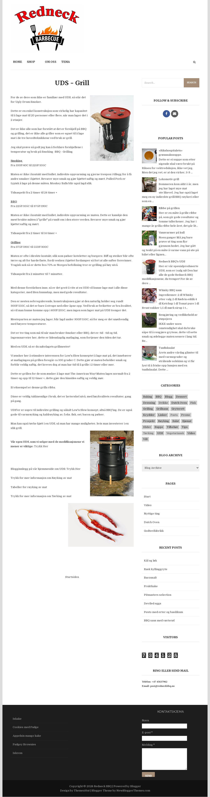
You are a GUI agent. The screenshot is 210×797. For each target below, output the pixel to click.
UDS (160, 433)
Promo (185, 414)
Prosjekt (149, 421)
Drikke (163, 402)
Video (191, 433)
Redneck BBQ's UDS (172, 261)
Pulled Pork (114, 178)
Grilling (148, 408)
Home (17, 62)
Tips (185, 427)
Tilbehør (172, 427)
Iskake (17, 718)
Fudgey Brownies (24, 744)
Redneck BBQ (103, 786)
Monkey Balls (59, 183)
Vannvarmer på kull (172, 232)
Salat (175, 421)
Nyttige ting (152, 513)
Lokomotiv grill (169, 179)
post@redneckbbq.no (162, 685)
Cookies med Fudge (26, 727)
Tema (65, 62)
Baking (147, 396)
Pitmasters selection (157, 594)
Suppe (159, 427)
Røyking (163, 421)
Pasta (174, 414)
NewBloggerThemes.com (133, 790)
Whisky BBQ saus (170, 290)
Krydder (149, 414)
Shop (31, 62)
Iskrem (17, 753)
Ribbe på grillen (169, 208)
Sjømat (186, 421)
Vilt (145, 439)
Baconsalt (150, 577)
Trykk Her (41, 446)
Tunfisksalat (167, 347)
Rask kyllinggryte (155, 569)
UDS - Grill (72, 83)
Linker (162, 414)
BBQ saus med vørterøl (159, 620)
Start (147, 496)
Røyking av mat (62, 477)
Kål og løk (150, 560)
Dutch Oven (179, 402)
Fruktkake (151, 586)
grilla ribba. (48, 387)
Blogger (135, 786)
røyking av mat (37, 487)
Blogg (168, 396)
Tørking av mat (61, 496)
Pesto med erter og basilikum (163, 612)
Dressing (149, 402)
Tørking (148, 433)
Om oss (50, 62)
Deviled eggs (152, 603)
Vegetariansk (175, 433)
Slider (147, 427)
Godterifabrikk (154, 530)
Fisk (193, 402)
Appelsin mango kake (27, 735)
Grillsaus (162, 408)
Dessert (181, 396)
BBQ (158, 396)
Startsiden (72, 577)
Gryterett (178, 408)
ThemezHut (82, 790)
